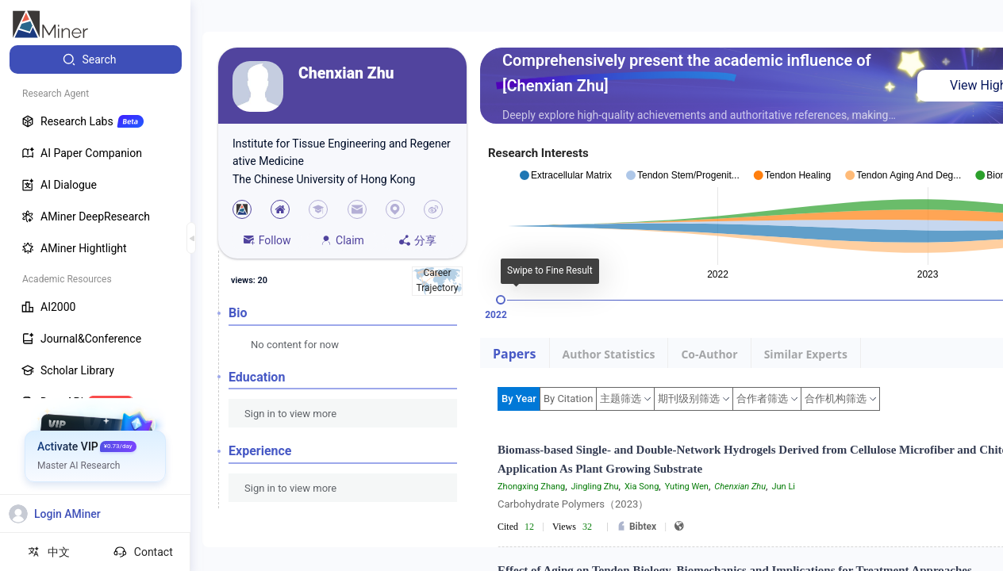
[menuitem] (96, 59)
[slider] (500, 299)
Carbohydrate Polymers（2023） (573, 504)
